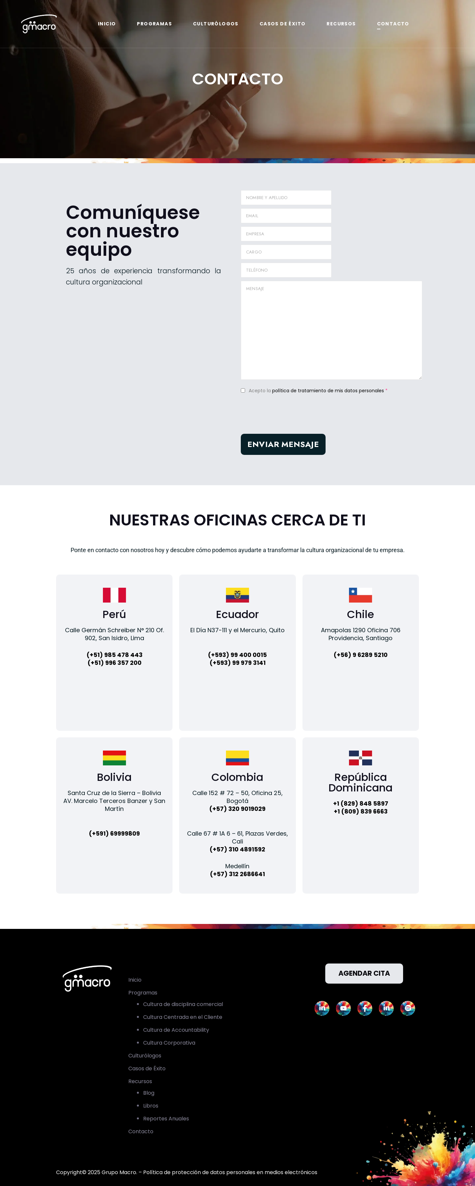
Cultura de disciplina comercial (183, 1004)
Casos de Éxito (283, 23)
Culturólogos (215, 23)
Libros (150, 1106)
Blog (148, 1093)
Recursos (341, 23)
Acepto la (318, 390)
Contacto (393, 23)
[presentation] (291, 417)
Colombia (237, 777)
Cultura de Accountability (176, 1030)
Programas (154, 23)
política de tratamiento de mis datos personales (328, 390)
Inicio (107, 23)
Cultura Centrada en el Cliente (182, 1017)
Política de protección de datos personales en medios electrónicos (230, 1172)
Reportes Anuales (166, 1118)
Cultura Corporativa (169, 1043)
